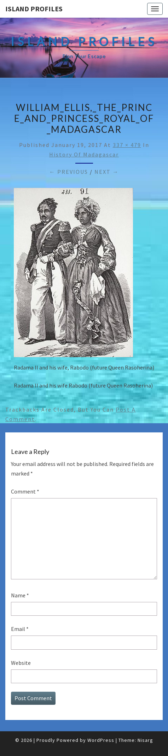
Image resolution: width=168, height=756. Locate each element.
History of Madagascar (84, 154)
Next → (106, 171)
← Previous (68, 171)
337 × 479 (127, 144)
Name (20, 595)
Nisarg (145, 740)
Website (21, 662)
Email (20, 628)
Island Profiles (34, 8)
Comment (25, 491)
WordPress (100, 740)
